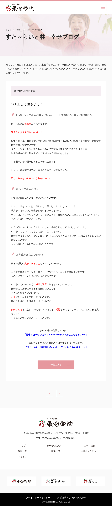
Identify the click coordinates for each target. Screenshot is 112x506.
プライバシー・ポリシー (38, 497)
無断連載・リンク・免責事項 (71, 497)
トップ (8, 30)
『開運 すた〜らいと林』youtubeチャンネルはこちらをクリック (56, 334)
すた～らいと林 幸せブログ (29, 30)
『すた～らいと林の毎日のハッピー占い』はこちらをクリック (56, 347)
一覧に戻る (56, 364)
